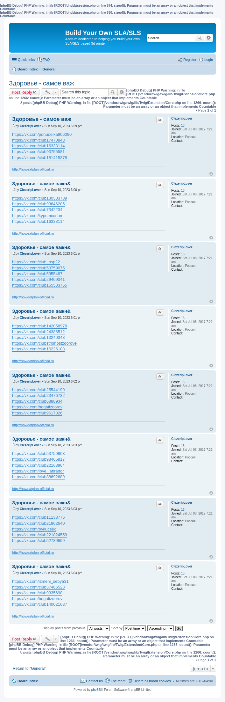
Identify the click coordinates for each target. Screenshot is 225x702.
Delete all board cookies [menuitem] (152, 681)
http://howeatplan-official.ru (33, 169)
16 (183, 125)
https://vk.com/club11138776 (38, 517)
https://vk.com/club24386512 (38, 331)
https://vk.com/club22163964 (38, 465)
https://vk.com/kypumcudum (37, 215)
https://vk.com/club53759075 (38, 268)
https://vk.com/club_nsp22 (36, 262)
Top (211, 174)
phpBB (96, 689)
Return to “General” (29, 668)
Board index (28, 681)
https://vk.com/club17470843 (38, 140)
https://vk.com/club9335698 (37, 592)
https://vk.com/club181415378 (39, 157)
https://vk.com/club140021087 (39, 604)
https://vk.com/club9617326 (37, 413)
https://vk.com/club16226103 (38, 349)
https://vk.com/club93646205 (38, 203)
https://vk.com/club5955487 (37, 273)
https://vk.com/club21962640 (38, 523)
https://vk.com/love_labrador (38, 471)
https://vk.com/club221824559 (39, 534)
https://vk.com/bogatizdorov (37, 407)
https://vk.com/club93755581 (38, 151)
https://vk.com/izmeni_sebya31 (40, 581)
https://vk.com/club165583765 (39, 285)
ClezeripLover (181, 118)
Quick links (26, 60)
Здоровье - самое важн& (41, 183)
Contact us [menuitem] (94, 681)
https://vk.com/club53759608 (38, 453)
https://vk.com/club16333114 (38, 145)
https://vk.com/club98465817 (38, 459)
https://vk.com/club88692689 (38, 476)
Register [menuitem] (189, 60)
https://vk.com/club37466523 (38, 587)
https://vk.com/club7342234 (37, 209)
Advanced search (208, 38)
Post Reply (22, 92)
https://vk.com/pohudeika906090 (42, 134)
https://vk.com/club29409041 (38, 279)
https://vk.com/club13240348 (38, 337)
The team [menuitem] (118, 681)
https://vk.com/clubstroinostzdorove (44, 343)
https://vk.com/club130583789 (39, 198)
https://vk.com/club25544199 (38, 389)
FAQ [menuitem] (46, 60)
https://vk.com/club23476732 (38, 395)
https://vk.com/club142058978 (39, 326)
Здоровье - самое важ (41, 83)
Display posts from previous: (76, 628)
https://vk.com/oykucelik (34, 529)
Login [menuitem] (208, 60)
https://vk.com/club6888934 (37, 401)
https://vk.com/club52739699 (38, 540)
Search (199, 38)
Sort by (128, 628)
